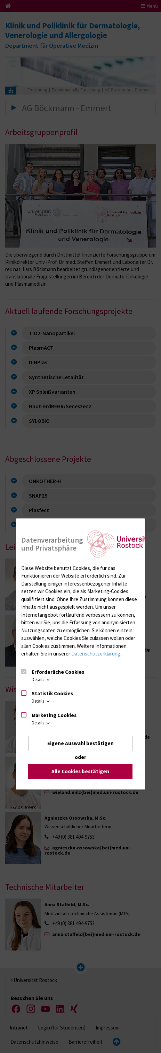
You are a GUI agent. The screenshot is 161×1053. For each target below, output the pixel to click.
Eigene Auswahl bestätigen (80, 743)
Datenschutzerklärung (95, 653)
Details (41, 679)
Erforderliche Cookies (58, 672)
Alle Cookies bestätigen (80, 771)
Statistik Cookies (52, 693)
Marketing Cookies (54, 715)
